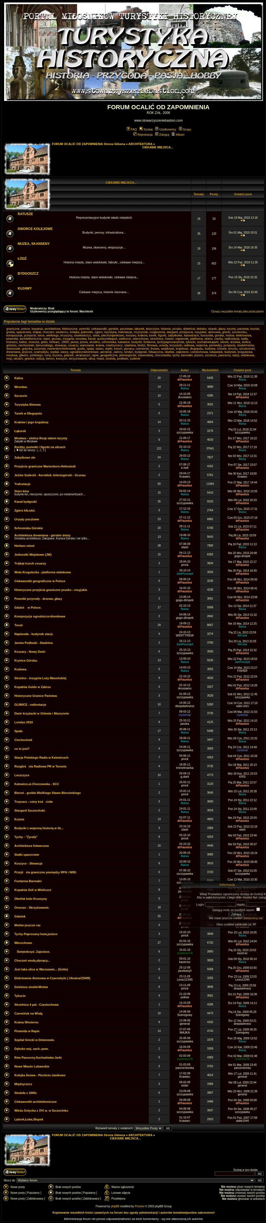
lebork (224, 342)
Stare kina (21, 491)
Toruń (18, 625)
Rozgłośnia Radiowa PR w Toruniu (40, 766)
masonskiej (145, 355)
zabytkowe (175, 335)
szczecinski (247, 348)
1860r (65, 342)
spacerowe (23, 332)
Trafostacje (22, 484)
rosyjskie (200, 332)
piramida (12, 338)
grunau (56, 338)
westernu (62, 332)
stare (46, 338)
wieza (64, 352)
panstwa (243, 328)
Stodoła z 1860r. (25, 1092)
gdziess (11, 345)
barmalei (187, 355)
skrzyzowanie (78, 358)
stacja (40, 358)
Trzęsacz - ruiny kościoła (33, 801)
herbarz (54, 342)
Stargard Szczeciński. (30, 810)
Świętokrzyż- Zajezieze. (32, 951)
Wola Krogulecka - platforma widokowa (42, 572)
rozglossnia (157, 332)
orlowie (222, 348)
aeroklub (106, 352)
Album (178, 134)
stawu (99, 348)
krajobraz (182, 348)
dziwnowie (13, 348)
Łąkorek (20, 431)
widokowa (247, 355)
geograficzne (109, 355)
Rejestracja (143, 134)
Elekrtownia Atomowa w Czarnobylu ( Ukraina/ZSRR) (52, 978)
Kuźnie (19, 819)
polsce (25, 328)
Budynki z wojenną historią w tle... (38, 828)
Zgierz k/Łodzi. (24, 510)
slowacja (60, 345)
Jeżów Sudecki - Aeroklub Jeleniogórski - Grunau (50, 475)
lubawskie (216, 352)
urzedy (163, 345)
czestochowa (199, 352)
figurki (162, 335)
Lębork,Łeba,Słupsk (28, 1119)
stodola (110, 358)
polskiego (36, 355)
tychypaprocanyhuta (170, 342)
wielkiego (52, 335)
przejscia (229, 345)
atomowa (214, 332)
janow (74, 342)
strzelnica (156, 338)
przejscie (30, 335)
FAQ (132, 129)
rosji (9, 358)
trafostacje (125, 332)
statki (108, 348)
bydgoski (141, 352)
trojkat (37, 332)
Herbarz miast (24, 545)
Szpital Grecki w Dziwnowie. (34, 1040)
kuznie (254, 328)
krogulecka (245, 352)
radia (244, 338)
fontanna (149, 342)
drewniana (13, 352)
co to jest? (22, 748)
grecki (226, 332)
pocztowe (126, 328)
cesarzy (73, 345)
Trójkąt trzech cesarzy (30, 563)
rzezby (218, 338)
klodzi (141, 345)
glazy (222, 328)
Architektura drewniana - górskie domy (42, 535)
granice (29, 358)
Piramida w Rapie (26, 1031)
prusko (177, 328)
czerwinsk (142, 348)
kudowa (210, 348)
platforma (196, 338)
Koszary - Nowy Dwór (29, 651)
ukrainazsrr (82, 355)
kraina (100, 345)
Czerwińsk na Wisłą (28, 1013)
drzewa (235, 342)
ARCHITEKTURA (140, 144)
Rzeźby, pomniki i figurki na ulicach (39, 447)
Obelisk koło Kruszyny (30, 898)
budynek (230, 352)
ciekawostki (99, 328)
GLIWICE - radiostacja (30, 704)
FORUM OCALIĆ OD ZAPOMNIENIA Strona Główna (88, 144)
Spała (18, 731)
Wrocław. (21, 387)
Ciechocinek (23, 740)
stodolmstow (245, 345)
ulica (92, 358)
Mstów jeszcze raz (27, 925)
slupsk (212, 328)
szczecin (211, 355)
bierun (50, 358)
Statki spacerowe (26, 854)
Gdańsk (19, 916)
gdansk (68, 355)
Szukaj (146, 129)
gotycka (27, 348)
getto (44, 342)
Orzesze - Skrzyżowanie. (31, 907)
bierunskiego (44, 345)
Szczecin (20, 395)
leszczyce (152, 328)
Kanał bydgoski (25, 501)
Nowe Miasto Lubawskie (31, 1066)
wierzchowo (140, 338)
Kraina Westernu (26, 1022)
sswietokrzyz (82, 335)
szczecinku (239, 332)
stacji (235, 355)
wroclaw (81, 338)
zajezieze (182, 352)
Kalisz (18, 378)
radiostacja (232, 338)
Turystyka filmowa (27, 404)
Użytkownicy (165, 129)
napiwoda (181, 338)
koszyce (61, 358)
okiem (208, 338)
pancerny (224, 355)
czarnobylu (41, 352)
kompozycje (14, 335)
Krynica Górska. (26, 660)
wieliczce (125, 338)
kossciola (207, 335)
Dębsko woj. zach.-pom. (31, 1048)
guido (81, 348)
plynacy (129, 348)
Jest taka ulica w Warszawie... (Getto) (41, 969)
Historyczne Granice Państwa (35, 695)
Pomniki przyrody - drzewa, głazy (38, 598)
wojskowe (167, 348)
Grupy (185, 129)
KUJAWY (25, 288)
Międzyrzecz (23, 1084)
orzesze (33, 342)
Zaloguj (162, 134)
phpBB (115, 1206)
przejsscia (186, 332)
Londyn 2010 (23, 722)
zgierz (99, 332)
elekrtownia (243, 335)
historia (166, 328)
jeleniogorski (127, 355)
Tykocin (20, 995)
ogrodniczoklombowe (84, 352)
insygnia (68, 338)
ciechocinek (26, 345)
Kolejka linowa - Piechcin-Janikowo (39, 1075)
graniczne (13, 328)
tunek (152, 335)
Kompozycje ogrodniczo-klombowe (39, 616)
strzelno (94, 342)
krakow (142, 335)
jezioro (198, 355)
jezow (84, 342)
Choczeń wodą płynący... (32, 960)
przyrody (40, 348)
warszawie (87, 345)
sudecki (135, 358)
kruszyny (66, 335)
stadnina (130, 345)
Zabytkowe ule (24, 457)
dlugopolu (196, 348)
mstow (229, 335)
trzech (118, 348)
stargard (172, 332)
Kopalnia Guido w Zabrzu (32, 687)
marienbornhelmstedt (61, 348)
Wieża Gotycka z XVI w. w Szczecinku (41, 1110)
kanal (91, 338)
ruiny (47, 355)
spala (90, 348)
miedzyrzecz (114, 345)
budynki (136, 342)
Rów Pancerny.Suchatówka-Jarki (38, 1057)
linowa (155, 348)
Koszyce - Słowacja (28, 863)
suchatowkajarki (208, 342)
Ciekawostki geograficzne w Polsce (39, 581)
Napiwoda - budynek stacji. (33, 634)
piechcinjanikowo (112, 335)
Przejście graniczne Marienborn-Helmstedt (45, 466)
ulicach (18, 358)
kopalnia (37, 328)
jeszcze (27, 352)
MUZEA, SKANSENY (34, 244)
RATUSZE (25, 214)
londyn (128, 352)
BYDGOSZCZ (28, 273)
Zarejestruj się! (253, 918)
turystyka (110, 332)
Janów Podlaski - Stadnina (33, 642)
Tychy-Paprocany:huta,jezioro (35, 934)
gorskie (113, 328)
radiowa (189, 345)
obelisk (169, 352)
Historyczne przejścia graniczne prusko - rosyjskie (50, 590)
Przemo (139, 1206)
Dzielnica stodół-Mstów (31, 987)
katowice (124, 342)
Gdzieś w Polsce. (27, 607)
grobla (10, 332)
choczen (48, 332)
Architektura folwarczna (31, 845)
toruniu (233, 348)
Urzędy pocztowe (26, 519)
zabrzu (118, 352)
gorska (219, 335)
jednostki (87, 332)
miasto (169, 338)
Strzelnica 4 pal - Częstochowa (36, 1004)
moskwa (11, 355)
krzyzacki (175, 345)
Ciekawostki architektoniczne (35, 1101)
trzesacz (12, 342)
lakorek (139, 328)
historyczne (70, 328)
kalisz (23, 342)
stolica (246, 342)
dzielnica (189, 328)
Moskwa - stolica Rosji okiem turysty (40, 438)
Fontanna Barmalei (28, 881)
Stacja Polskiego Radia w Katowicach (41, 757)
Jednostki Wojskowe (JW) (33, 554)
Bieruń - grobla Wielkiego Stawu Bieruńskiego (47, 792)
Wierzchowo (23, 942)
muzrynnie (141, 332)
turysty (231, 328)
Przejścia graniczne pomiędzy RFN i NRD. (45, 872)
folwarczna (155, 352)
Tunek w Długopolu (28, 413)
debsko (201, 328)
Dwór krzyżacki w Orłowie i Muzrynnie (41, 713)
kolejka (74, 332)
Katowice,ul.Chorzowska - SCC (36, 784)
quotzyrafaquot (107, 338)
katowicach (191, 335)
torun (41, 335)
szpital (54, 352)
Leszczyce (21, 775)
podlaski (122, 358)
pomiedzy (215, 345)
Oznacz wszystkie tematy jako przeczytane (237, 311)
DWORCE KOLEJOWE (35, 229)
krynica (57, 355)
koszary (131, 335)
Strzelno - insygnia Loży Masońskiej (40, 678)
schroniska (109, 342)
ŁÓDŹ (22, 259)
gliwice (23, 355)
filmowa (152, 345)
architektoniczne (31, 338)
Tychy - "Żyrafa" (26, 837)
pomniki (84, 328)
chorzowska (163, 355)
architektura (52, 328)
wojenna (201, 345)
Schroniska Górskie (28, 528)
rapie (95, 355)
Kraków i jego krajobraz (31, 422)
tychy (175, 355)
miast (100, 358)
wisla (96, 335)
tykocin (190, 342)
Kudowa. (20, 669)
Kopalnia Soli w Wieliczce (32, 890)
